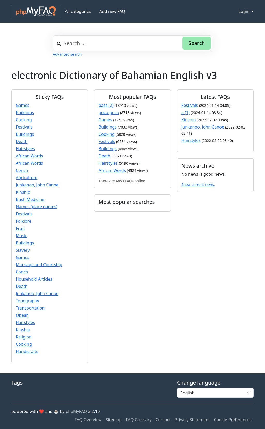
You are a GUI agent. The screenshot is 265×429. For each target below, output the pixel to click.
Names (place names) (36, 206)
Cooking (24, 120)
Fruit (20, 228)
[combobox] (132, 43)
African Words (29, 156)
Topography (27, 301)
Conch (22, 170)
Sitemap (114, 420)
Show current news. (198, 184)
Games (22, 105)
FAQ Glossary (138, 420)
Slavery (23, 250)
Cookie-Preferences (233, 420)
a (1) (185, 112)
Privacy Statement (192, 420)
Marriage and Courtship (39, 264)
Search (196, 43)
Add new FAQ (112, 11)
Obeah (22, 315)
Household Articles (34, 279)
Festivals (24, 127)
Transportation (30, 308)
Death (21, 141)
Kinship (23, 192)
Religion (24, 337)
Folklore (23, 221)
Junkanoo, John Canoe (37, 185)
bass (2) (106, 105)
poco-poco (109, 112)
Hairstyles (25, 149)
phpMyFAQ (76, 411)
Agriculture (26, 177)
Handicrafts (27, 351)
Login (245, 11)
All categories (78, 11)
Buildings (25, 112)
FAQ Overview (88, 420)
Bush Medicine (30, 199)
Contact (163, 420)
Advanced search (67, 54)
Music (21, 235)
